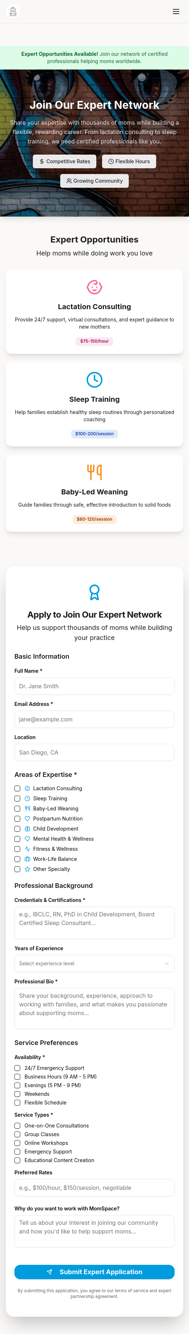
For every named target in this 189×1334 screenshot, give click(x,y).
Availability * (29, 1057)
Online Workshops (46, 1143)
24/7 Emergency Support (54, 1068)
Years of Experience (38, 948)
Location (24, 737)
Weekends (37, 1094)
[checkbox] (17, 788)
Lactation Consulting (53, 788)
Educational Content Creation (59, 1160)
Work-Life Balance (51, 859)
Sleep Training (46, 798)
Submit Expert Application (94, 1272)
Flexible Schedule (45, 1102)
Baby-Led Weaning (51, 808)
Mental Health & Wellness (59, 839)
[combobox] (94, 963)
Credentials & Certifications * (49, 900)
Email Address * (33, 704)
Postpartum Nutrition (54, 819)
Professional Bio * (36, 981)
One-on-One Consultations (57, 1125)
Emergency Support (48, 1151)
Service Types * (33, 1115)
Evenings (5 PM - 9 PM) (53, 1085)
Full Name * (28, 671)
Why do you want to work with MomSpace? (66, 1208)
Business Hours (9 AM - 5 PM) (61, 1076)
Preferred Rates (33, 1172)
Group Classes (42, 1134)
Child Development (51, 829)
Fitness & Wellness (51, 849)
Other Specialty (47, 869)
